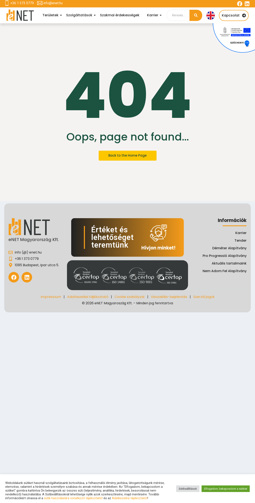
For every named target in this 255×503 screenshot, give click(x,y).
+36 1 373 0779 (22, 3)
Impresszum (51, 296)
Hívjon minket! (158, 248)
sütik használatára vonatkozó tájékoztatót (73, 498)
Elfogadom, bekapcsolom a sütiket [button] (225, 488)
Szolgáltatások (80, 15)
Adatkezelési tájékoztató (87, 296)
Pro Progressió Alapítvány (225, 255)
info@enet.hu (53, 3)
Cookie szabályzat (130, 296)
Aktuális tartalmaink (229, 263)
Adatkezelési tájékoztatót (129, 498)
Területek (51, 15)
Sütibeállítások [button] (188, 488)
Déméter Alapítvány (229, 248)
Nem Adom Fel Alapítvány (225, 271)
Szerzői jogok (204, 296)
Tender (241, 240)
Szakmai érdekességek (119, 15)
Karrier (153, 15)
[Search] (178, 15)
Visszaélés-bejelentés (169, 296)
